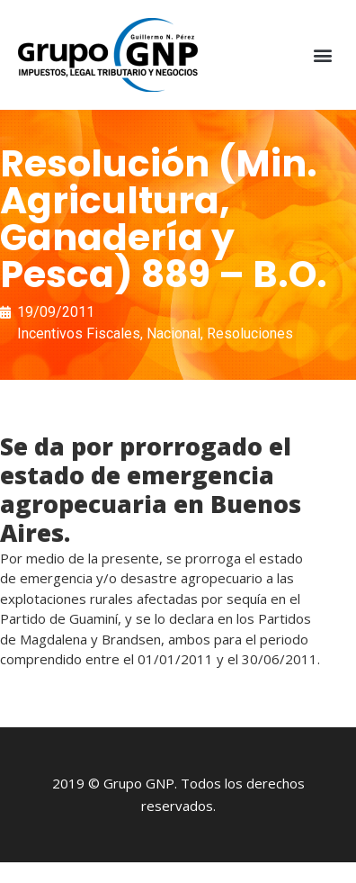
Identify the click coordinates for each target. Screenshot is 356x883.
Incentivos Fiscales (78, 333)
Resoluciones (250, 333)
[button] (323, 55)
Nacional (173, 333)
